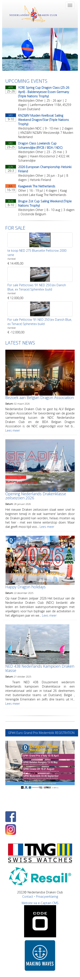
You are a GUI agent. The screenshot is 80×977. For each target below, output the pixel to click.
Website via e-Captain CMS (40, 903)
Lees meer (12, 430)
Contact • (29, 896)
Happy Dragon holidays (25, 586)
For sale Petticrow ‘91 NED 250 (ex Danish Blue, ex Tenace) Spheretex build (39, 322)
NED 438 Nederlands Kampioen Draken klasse (39, 668)
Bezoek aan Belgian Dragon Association (39, 397)
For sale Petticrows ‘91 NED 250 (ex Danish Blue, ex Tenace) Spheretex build (36, 287)
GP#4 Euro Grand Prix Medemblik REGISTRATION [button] (41, 733)
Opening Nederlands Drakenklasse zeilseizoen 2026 (35, 496)
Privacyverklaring (47, 896)
